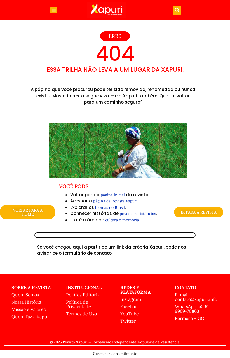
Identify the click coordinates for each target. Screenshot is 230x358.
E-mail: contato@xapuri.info (196, 297)
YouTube (129, 314)
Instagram (130, 299)
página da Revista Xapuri (115, 200)
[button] (53, 10)
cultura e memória (122, 220)
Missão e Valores (28, 309)
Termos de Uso (81, 314)
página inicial (113, 194)
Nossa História (26, 302)
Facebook (130, 306)
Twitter (128, 321)
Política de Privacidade (78, 304)
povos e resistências (138, 213)
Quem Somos (25, 295)
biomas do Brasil (110, 207)
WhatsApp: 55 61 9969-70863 (192, 309)
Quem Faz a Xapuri (31, 316)
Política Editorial (83, 295)
